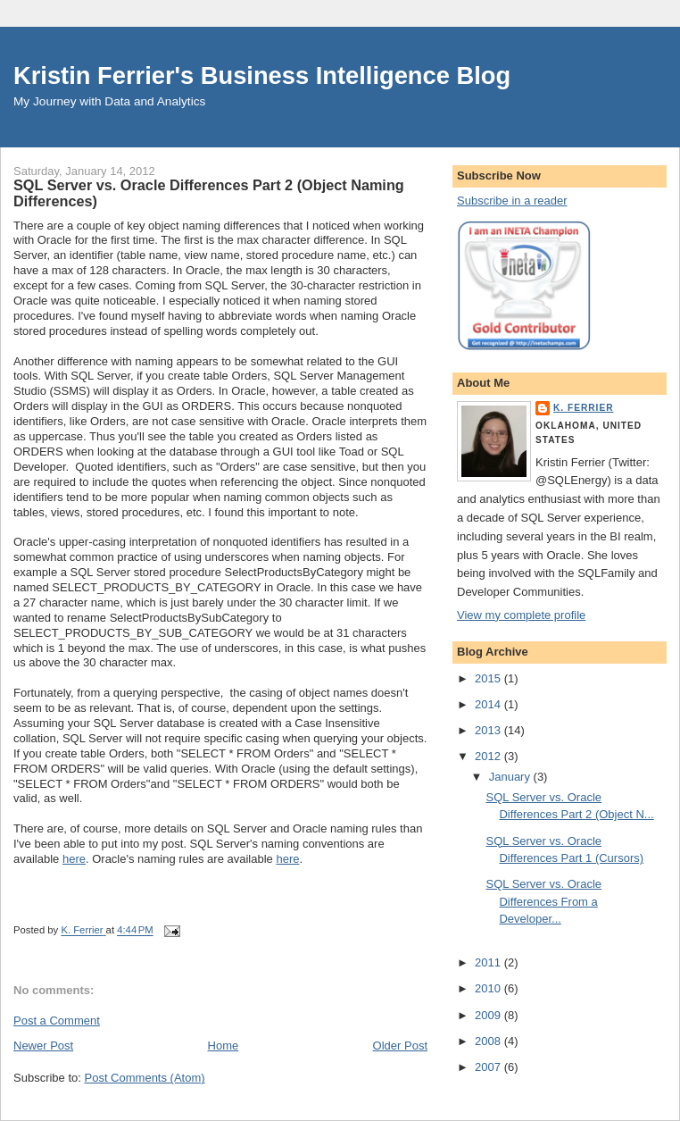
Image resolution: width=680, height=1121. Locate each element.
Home (223, 1045)
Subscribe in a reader (512, 200)
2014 (489, 704)
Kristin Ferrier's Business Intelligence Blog (261, 75)
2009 (489, 1015)
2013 (489, 730)
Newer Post (43, 1045)
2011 (489, 962)
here (74, 859)
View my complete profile (521, 615)
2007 (489, 1067)
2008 (489, 1041)
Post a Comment (56, 1020)
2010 (489, 988)
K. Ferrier (583, 408)
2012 (489, 756)
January (511, 776)
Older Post (400, 1045)
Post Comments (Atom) (145, 1077)
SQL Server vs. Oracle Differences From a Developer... (543, 901)
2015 (489, 678)
